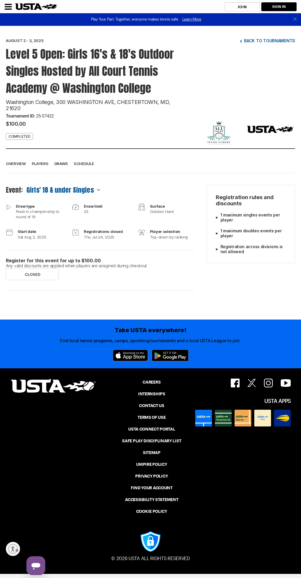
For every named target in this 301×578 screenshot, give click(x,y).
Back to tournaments (269, 40)
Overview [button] (16, 163)
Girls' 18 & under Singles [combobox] (60, 190)
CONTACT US (151, 405)
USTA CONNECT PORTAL (151, 429)
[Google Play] (170, 355)
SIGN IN (279, 6)
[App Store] (130, 355)
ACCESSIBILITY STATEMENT (151, 499)
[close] (295, 19)
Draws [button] (61, 163)
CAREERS (151, 382)
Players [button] (40, 163)
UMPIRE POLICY (151, 464)
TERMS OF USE (151, 417)
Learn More (191, 19)
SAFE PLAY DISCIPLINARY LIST (151, 440)
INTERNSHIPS (151, 393)
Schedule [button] (84, 163)
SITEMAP (151, 452)
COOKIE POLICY (151, 511)
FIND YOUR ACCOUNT (152, 487)
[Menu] (8, 7)
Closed (32, 274)
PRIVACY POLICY (151, 476)
